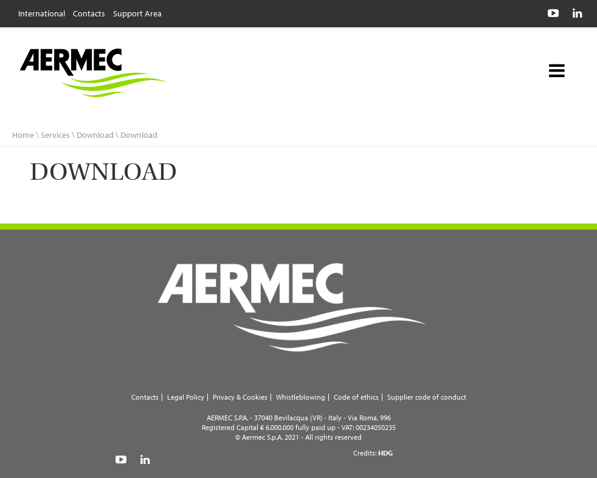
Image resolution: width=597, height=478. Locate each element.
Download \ (98, 134)
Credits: (373, 452)
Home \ (25, 134)
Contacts (89, 13)
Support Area (137, 13)
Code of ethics (356, 396)
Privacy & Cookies (240, 396)
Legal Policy (185, 396)
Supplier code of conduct (426, 396)
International (41, 13)
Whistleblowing (300, 396)
